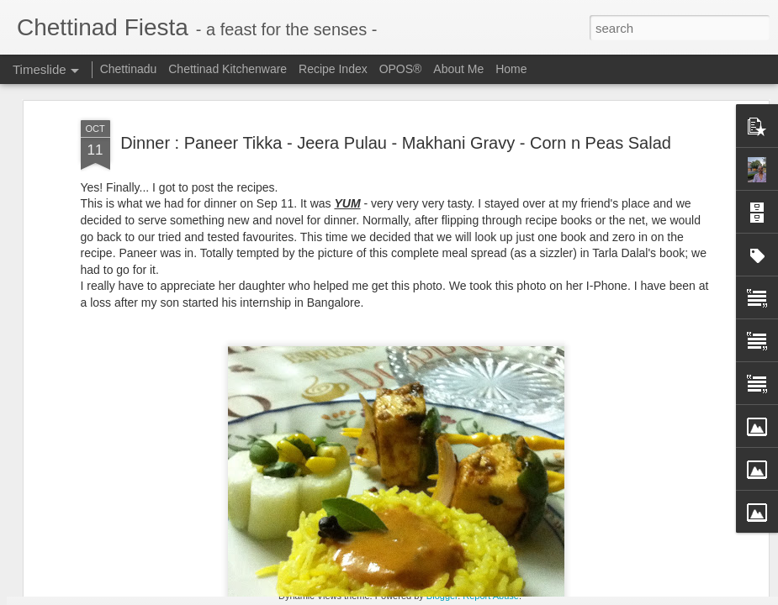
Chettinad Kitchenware (227, 69)
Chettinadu (128, 69)
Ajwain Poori (597, 514)
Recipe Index (333, 69)
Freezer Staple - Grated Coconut (422, 517)
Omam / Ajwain (603, 543)
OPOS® (400, 69)
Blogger (442, 596)
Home (511, 69)
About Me (458, 69)
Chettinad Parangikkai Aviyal (638, 573)
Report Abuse (491, 596)
